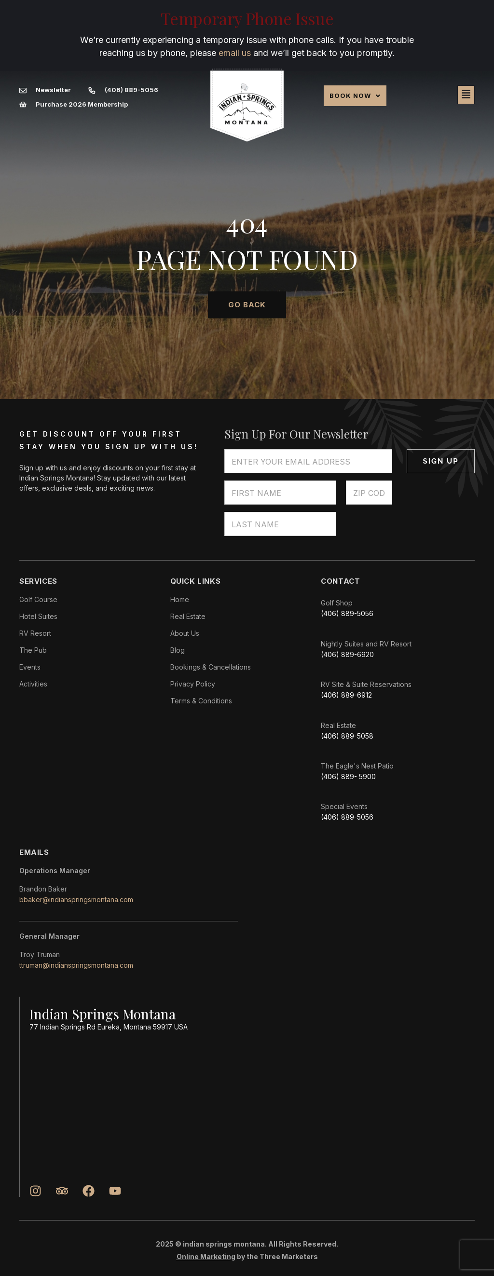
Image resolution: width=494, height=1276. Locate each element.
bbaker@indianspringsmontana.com (76, 899)
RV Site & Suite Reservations (366, 684)
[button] (355, 95)
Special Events (344, 806)
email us (235, 53)
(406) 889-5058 (347, 736)
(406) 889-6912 (346, 695)
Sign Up (441, 461)
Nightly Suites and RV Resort (366, 644)
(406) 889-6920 (347, 654)
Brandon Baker (43, 889)
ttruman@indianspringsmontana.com (76, 965)
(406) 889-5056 (347, 613)
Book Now (355, 95)
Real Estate (338, 725)
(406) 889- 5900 (348, 776)
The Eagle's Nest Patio (357, 766)
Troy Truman (39, 954)
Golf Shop (337, 603)
